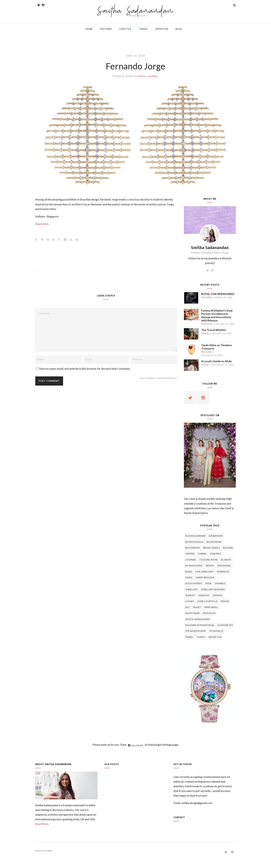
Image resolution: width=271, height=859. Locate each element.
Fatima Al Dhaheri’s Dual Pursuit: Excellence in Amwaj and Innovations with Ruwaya (216, 315)
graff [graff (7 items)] (189, 577)
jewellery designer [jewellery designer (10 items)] (213, 589)
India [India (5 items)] (208, 583)
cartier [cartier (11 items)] (189, 553)
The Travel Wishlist (213, 329)
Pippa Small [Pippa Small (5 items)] (211, 607)
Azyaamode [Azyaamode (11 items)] (216, 535)
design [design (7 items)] (210, 565)
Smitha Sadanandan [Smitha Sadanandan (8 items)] (197, 619)
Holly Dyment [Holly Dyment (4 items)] (193, 583)
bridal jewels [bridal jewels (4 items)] (211, 547)
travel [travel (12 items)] (189, 637)
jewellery (153, 76)
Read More (42, 823)
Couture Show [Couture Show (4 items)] (208, 559)
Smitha (130, 76)
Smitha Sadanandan (135, 11)
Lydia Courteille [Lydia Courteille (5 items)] (207, 601)
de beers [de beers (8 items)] (226, 559)
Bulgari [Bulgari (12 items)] (228, 547)
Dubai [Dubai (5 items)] (188, 571)
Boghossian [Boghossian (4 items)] (214, 542)
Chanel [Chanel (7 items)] (202, 553)
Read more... (42, 223)
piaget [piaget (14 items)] (197, 607)
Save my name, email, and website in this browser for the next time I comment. (84, 368)
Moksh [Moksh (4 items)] (225, 601)
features (142, 76)
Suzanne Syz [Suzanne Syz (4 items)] (225, 625)
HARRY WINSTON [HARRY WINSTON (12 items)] (205, 577)
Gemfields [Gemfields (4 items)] (223, 571)
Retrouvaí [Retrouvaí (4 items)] (209, 613)
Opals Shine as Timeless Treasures (216, 346)
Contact (179, 817)
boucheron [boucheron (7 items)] (192, 547)
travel (205, 333)
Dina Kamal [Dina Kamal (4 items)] (224, 565)
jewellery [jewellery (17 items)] (191, 589)
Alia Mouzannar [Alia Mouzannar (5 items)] (195, 535)
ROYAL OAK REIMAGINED (217, 293)
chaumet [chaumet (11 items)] (215, 553)
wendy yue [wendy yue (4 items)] (215, 637)
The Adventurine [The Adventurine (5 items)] (195, 631)
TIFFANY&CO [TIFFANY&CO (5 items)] (216, 631)
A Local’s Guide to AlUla (216, 361)
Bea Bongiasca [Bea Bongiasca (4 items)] (194, 542)
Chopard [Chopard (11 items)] (190, 559)
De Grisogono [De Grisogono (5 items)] (194, 565)
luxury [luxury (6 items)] (189, 601)
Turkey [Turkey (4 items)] (201, 637)
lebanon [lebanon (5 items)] (203, 595)
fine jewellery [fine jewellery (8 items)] (204, 571)
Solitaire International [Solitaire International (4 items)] (199, 625)
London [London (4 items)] (217, 595)
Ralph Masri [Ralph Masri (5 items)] (192, 613)
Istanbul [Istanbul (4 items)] (220, 583)
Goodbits (48, 850)
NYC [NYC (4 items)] (187, 607)
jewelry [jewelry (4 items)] (190, 595)
